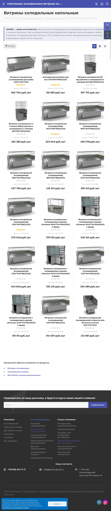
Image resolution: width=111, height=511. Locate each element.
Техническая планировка (63, 453)
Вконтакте (99, 502)
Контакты (8, 437)
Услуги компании (66, 419)
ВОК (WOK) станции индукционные (24, 375)
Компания (9, 419)
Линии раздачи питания (38, 453)
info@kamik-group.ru (54, 469)
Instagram (105, 502)
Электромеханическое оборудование (42, 441)
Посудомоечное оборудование (39, 436)
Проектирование (66, 429)
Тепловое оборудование (38, 424)
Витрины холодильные (18, 368)
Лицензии (9, 434)
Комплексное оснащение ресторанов (64, 435)
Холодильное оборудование (38, 430)
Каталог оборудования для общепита (68, 441)
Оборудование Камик (42, 458)
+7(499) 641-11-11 (17, 469)
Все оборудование (40, 419)
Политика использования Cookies (15, 508)
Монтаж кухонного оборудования (66, 447)
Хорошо (57, 504)
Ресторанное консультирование (66, 424)
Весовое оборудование (38, 447)
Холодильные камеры (18, 372)
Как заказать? (10, 441)
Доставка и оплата (13, 430)
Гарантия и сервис (13, 427)
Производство (11, 423)
